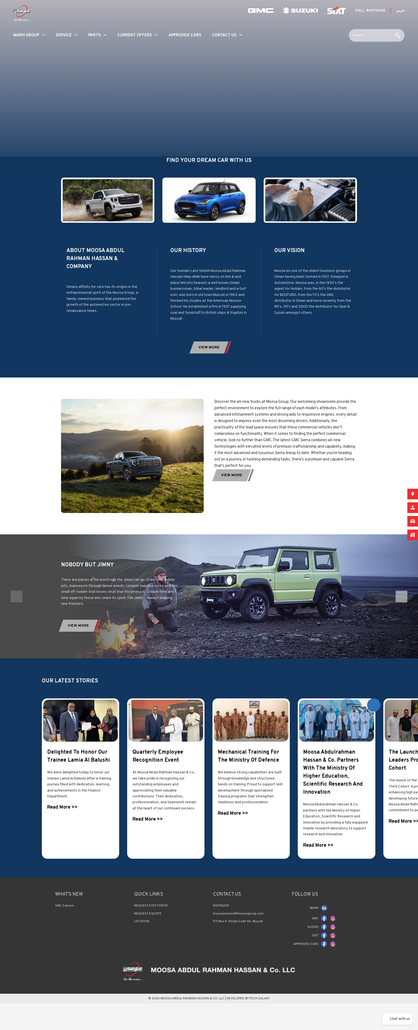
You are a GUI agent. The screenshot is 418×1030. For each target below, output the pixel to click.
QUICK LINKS (148, 913)
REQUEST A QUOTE (148, 932)
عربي (400, 10)
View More (78, 644)
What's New (69, 913)
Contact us (227, 913)
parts (94, 35)
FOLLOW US (305, 913)
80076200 (221, 924)
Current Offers (134, 35)
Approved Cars (184, 35)
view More (209, 347)
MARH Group (26, 35)
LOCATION (141, 939)
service (64, 35)
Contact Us (224, 35)
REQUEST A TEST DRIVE (151, 924)
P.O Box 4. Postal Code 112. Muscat (238, 939)
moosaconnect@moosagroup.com (238, 932)
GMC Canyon (64, 924)
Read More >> (62, 826)
